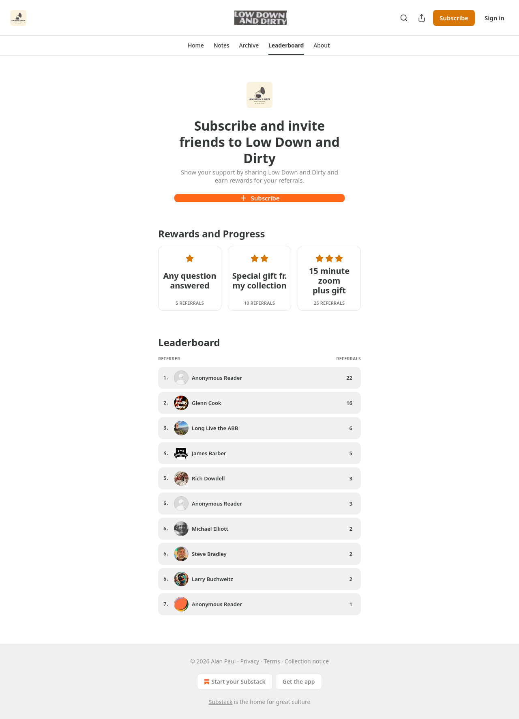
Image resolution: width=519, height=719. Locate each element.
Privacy (250, 661)
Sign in (494, 18)
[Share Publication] (422, 18)
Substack (221, 702)
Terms (272, 661)
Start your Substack (233, 681)
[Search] (404, 18)
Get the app (299, 681)
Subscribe (454, 18)
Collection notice (307, 661)
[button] (196, 45)
